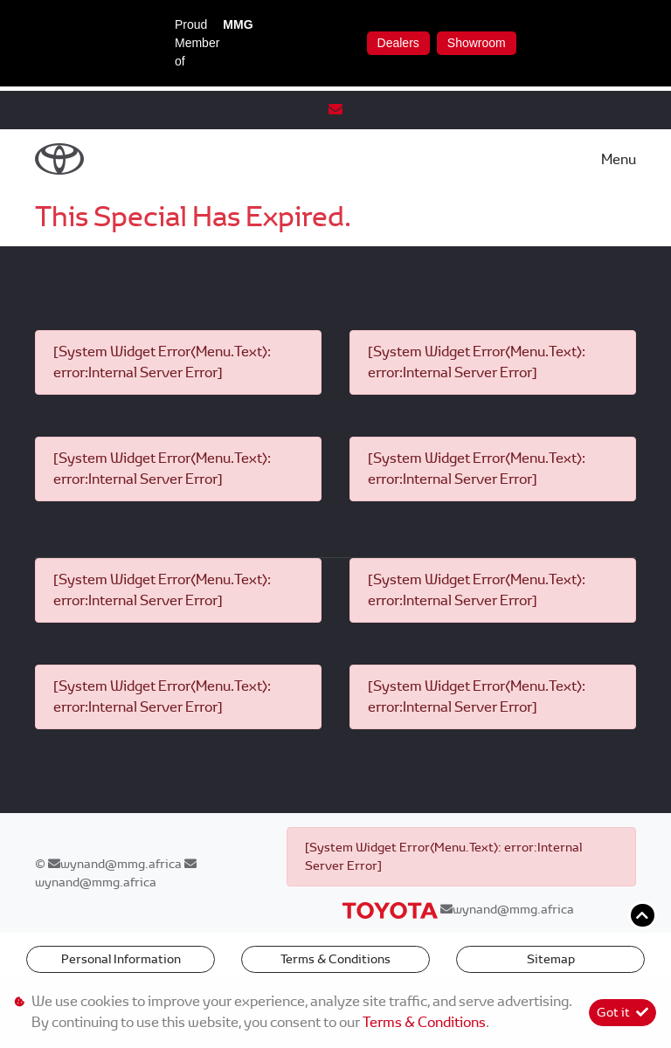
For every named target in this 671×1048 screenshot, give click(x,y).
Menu (618, 159)
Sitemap (551, 959)
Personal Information (121, 959)
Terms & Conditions (335, 959)
